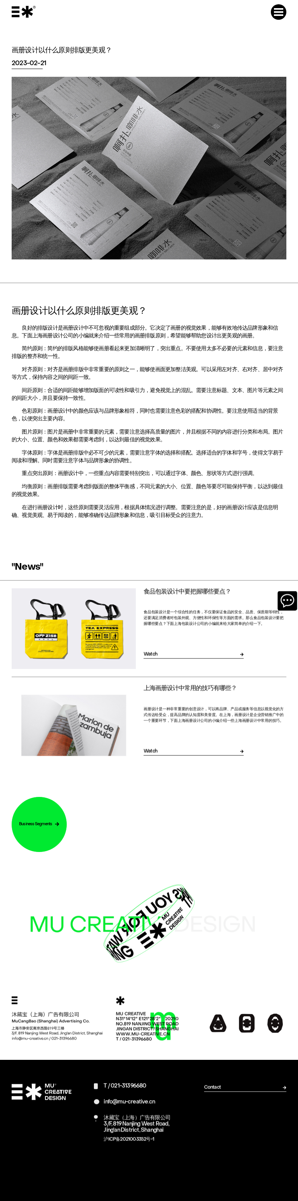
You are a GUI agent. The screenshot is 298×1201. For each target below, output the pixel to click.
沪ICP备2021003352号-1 (129, 1145)
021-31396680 (128, 1092)
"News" (27, 569)
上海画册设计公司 (52, 337)
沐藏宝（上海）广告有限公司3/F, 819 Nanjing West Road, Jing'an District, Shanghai (137, 1130)
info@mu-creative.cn (129, 1108)
